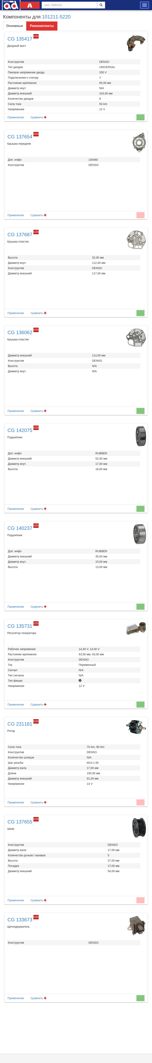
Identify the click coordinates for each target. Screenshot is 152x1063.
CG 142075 (19, 430)
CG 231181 (19, 724)
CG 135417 (19, 39)
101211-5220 (56, 16)
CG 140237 (19, 528)
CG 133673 (19, 919)
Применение (15, 117)
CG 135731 (19, 626)
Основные (14, 26)
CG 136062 (19, 332)
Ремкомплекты (42, 26)
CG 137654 (19, 136)
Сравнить (39, 117)
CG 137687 (19, 234)
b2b (36, 36)
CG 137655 (19, 822)
